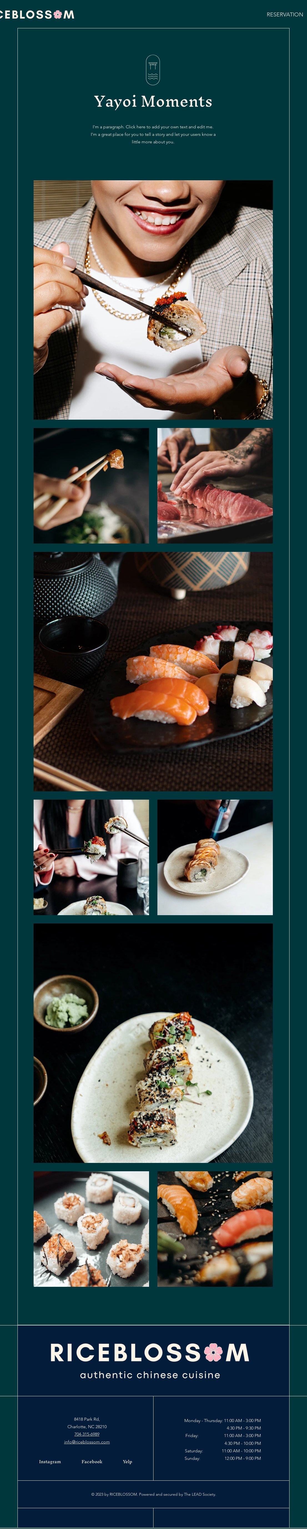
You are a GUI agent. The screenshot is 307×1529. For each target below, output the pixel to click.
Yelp (127, 1462)
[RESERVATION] (285, 14)
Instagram (50, 1462)
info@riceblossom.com (87, 1442)
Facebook (92, 1462)
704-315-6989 (86, 1434)
